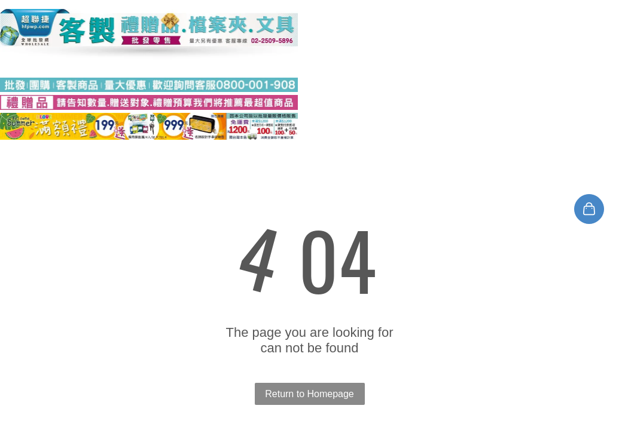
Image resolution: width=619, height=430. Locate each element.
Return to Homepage (309, 394)
